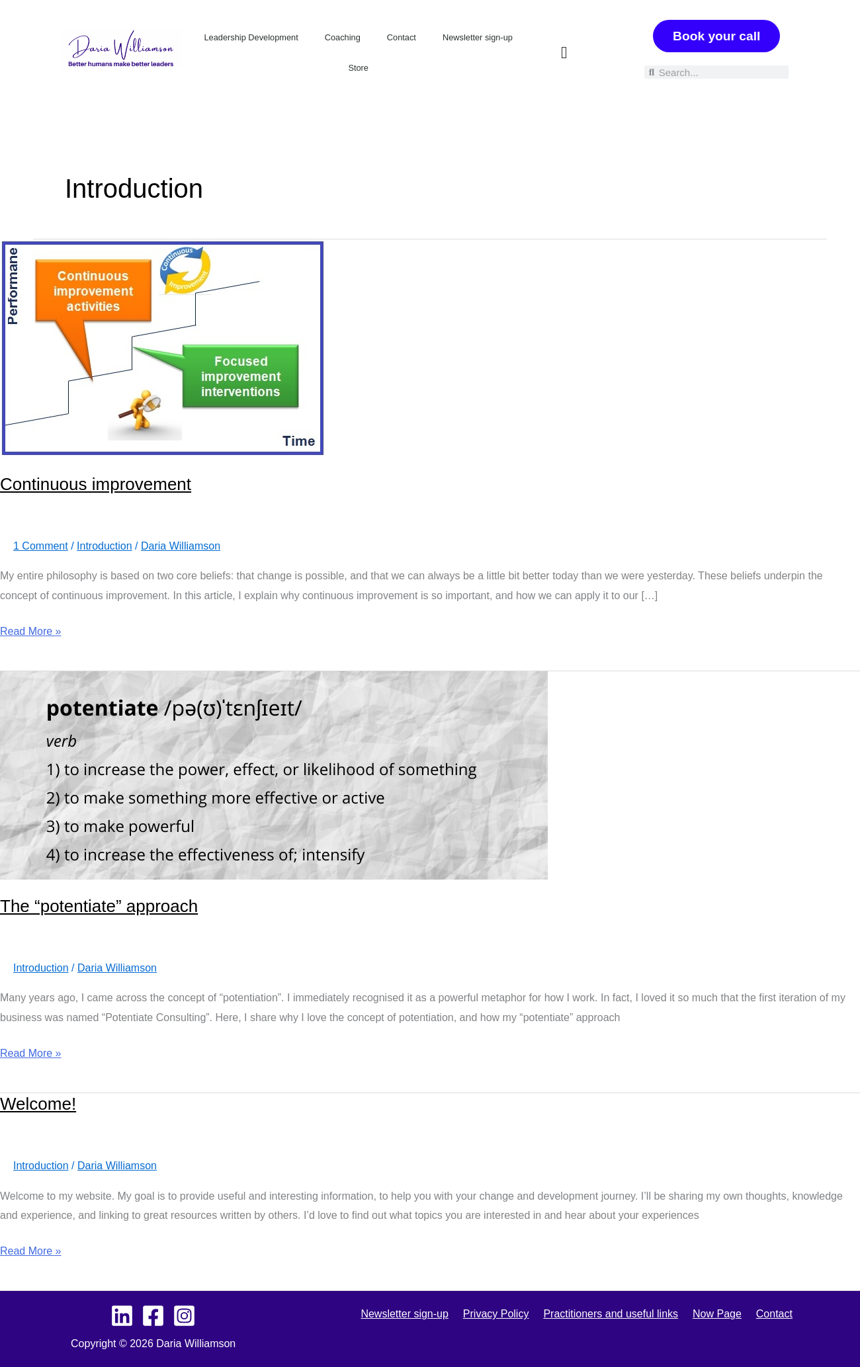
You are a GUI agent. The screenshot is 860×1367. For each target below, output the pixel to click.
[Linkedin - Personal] (122, 1315)
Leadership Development (251, 37)
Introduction (104, 546)
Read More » (31, 629)
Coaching (343, 37)
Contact (401, 37)
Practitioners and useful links (610, 1313)
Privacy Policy (500, 1313)
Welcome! (38, 1104)
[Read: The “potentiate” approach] (274, 774)
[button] (564, 52)
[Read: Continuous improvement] (162, 347)
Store (358, 68)
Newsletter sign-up (478, 37)
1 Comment (40, 546)
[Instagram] (184, 1315)
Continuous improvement (95, 484)
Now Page (713, 1313)
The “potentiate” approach (99, 906)
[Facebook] (153, 1315)
